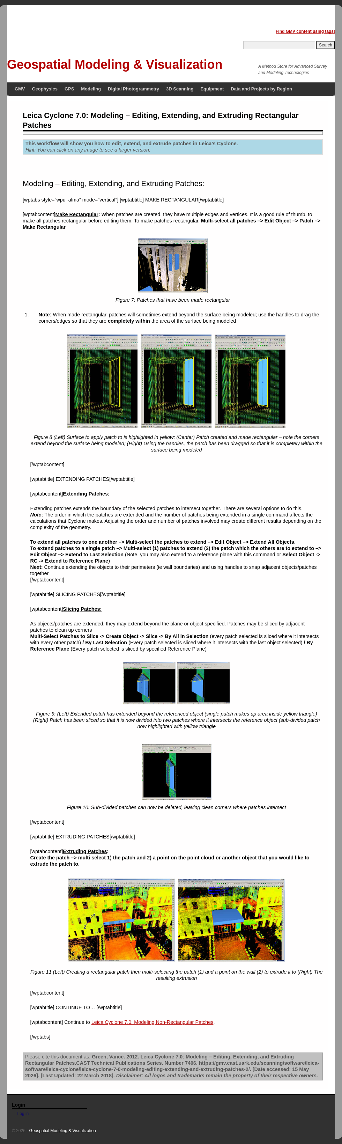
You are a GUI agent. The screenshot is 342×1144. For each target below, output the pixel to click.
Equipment (212, 88)
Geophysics (45, 88)
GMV (20, 88)
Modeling (91, 88)
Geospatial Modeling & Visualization (114, 64)
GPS (69, 88)
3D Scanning (179, 88)
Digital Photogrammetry (133, 88)
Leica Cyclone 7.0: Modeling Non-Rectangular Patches (152, 1022)
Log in (23, 1113)
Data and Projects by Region (261, 88)
